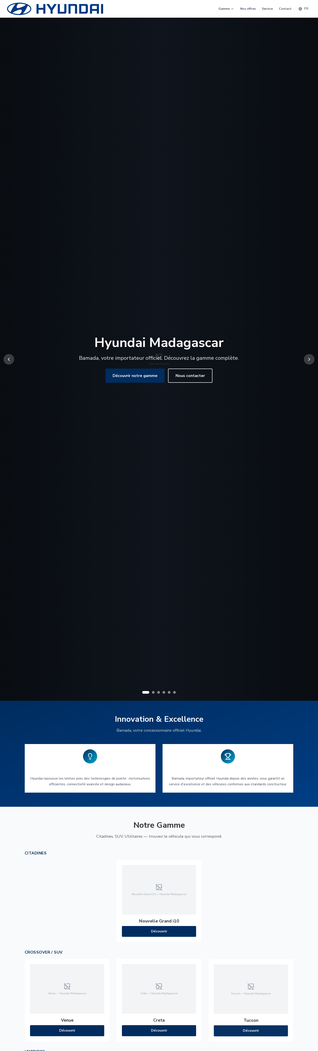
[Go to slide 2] (153, 692)
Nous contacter (190, 375)
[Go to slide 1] (145, 692)
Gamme (226, 9)
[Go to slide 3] (158, 692)
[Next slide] (309, 359)
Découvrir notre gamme (135, 375)
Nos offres (248, 9)
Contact (285, 9)
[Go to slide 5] (169, 692)
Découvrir (159, 933)
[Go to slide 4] (164, 692)
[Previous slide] (9, 359)
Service (267, 9)
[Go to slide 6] (174, 692)
